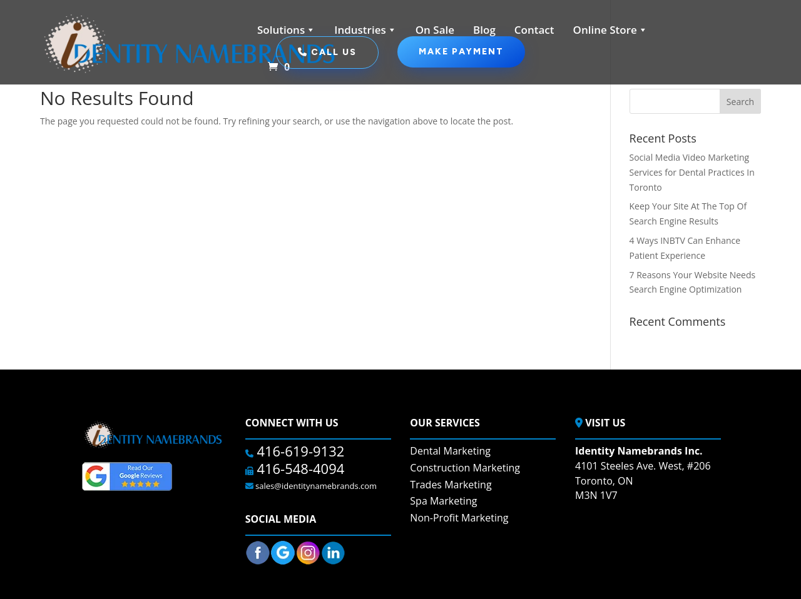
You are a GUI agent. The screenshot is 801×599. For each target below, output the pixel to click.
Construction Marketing (465, 468)
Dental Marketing (450, 451)
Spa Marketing (443, 501)
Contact (534, 30)
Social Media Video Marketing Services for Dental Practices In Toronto (692, 172)
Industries (365, 30)
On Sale (435, 30)
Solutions (286, 30)
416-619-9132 (299, 450)
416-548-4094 (299, 468)
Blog (484, 30)
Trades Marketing (450, 484)
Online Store (610, 30)
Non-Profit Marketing (459, 518)
